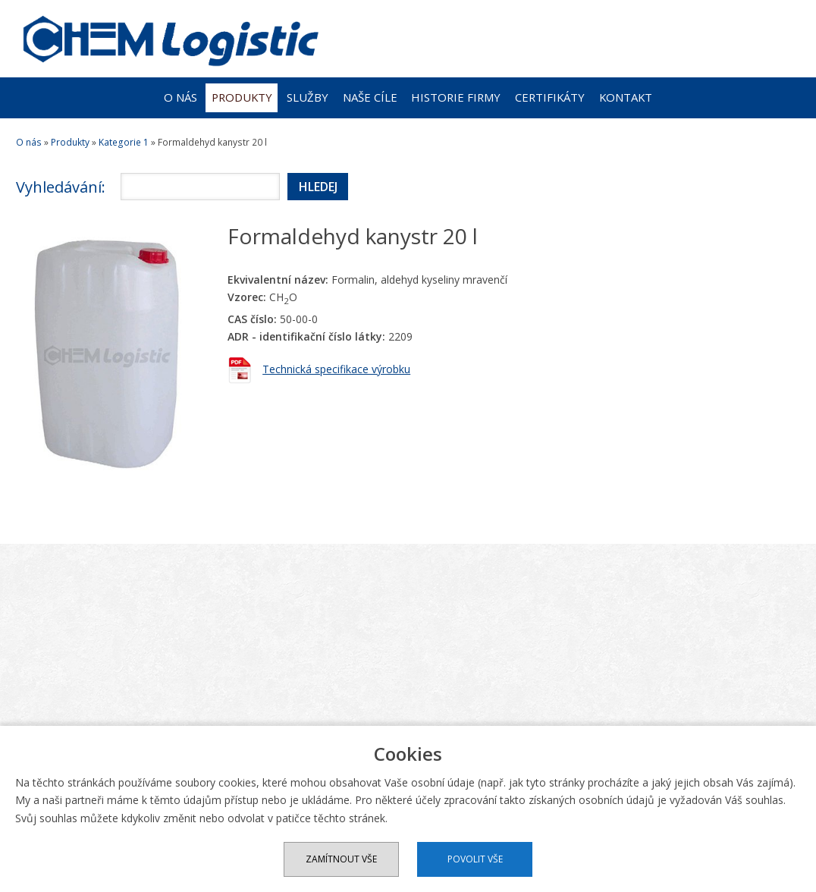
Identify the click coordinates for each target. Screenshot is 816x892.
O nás (180, 97)
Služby (307, 97)
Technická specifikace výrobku (336, 369)
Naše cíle (370, 97)
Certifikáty (550, 97)
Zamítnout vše (341, 859)
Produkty (242, 97)
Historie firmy (456, 97)
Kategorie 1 (124, 142)
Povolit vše (475, 859)
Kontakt (625, 97)
